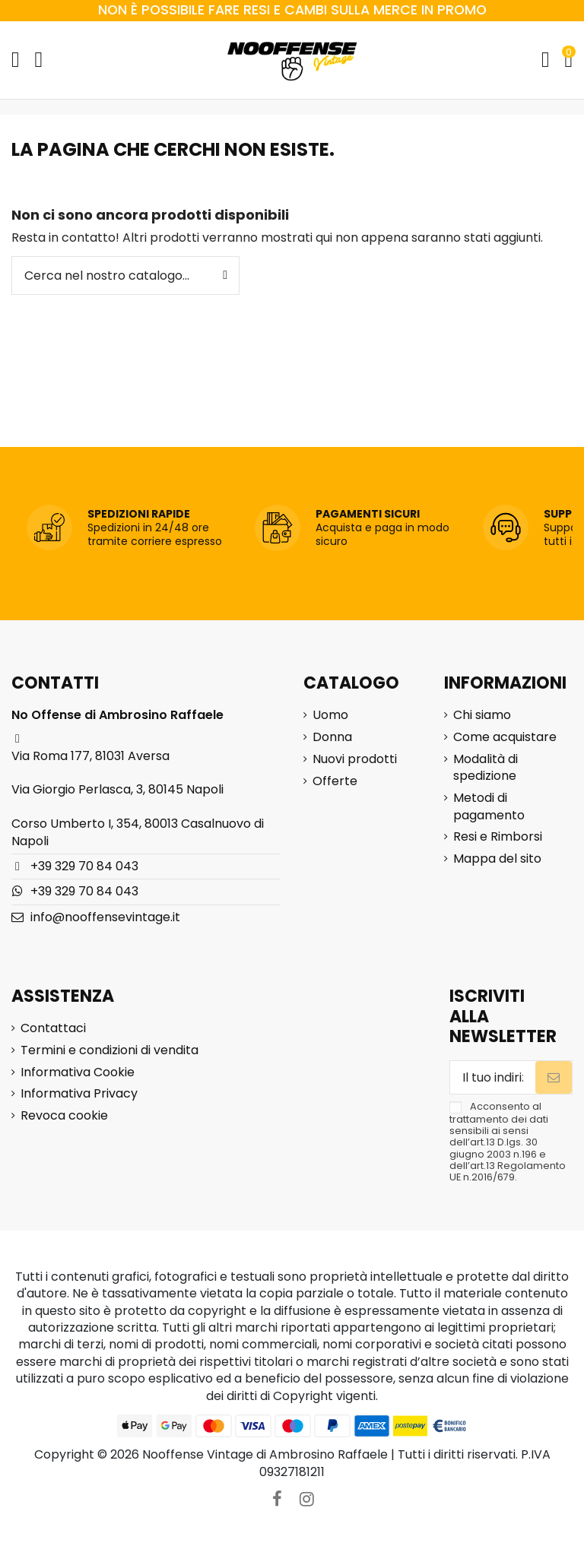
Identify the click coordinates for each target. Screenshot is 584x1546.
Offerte (335, 781)
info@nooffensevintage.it (105, 917)
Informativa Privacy (79, 1093)
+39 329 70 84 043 (84, 866)
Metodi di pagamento (489, 806)
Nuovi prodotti (355, 759)
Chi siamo (482, 715)
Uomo (330, 715)
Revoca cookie (64, 1115)
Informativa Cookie (78, 1072)
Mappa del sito (497, 859)
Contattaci (53, 1028)
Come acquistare (505, 737)
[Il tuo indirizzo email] (492, 1077)
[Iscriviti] (553, 1077)
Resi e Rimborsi (497, 836)
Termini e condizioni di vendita (109, 1050)
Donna (332, 737)
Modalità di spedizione (485, 767)
